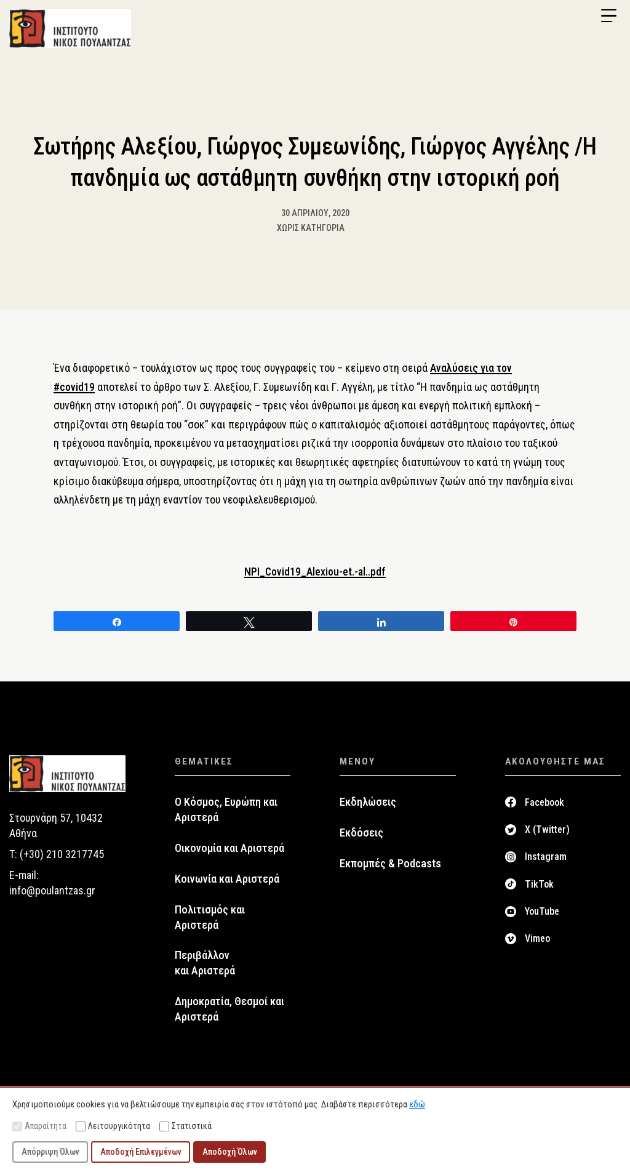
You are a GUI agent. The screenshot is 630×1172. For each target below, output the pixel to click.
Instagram (546, 857)
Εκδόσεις (361, 833)
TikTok (539, 885)
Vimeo (537, 939)
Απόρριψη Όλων (50, 1152)
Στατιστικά (185, 1126)
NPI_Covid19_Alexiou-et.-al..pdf (315, 572)
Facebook (544, 803)
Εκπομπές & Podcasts (390, 864)
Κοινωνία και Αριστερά (227, 879)
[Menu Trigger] (608, 16)
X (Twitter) (547, 830)
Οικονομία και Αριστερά (229, 849)
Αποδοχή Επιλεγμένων (140, 1152)
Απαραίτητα (39, 1126)
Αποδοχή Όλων (229, 1152)
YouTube (542, 912)
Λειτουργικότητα (113, 1126)
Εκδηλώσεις (368, 802)
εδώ (417, 1104)
